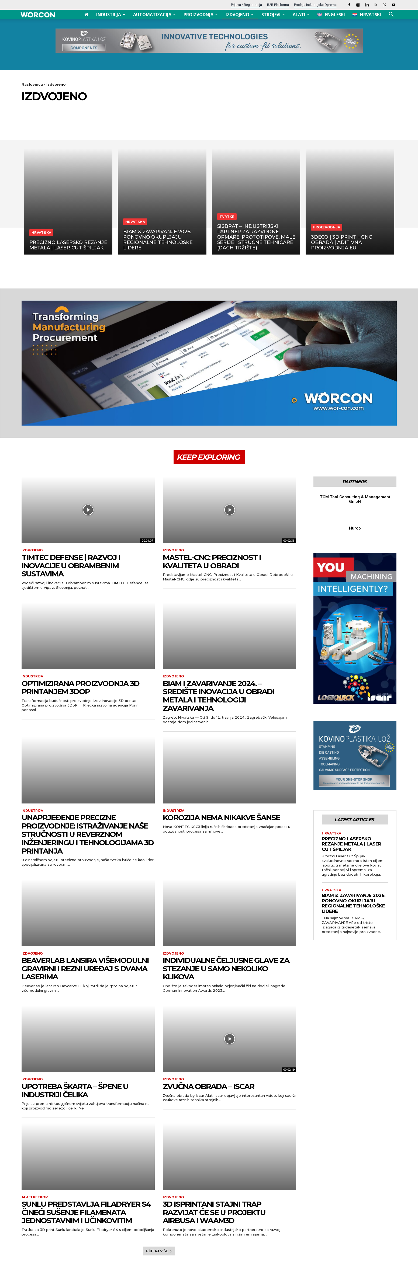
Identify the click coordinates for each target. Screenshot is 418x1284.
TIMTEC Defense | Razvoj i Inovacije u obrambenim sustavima (71, 566)
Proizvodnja (201, 15)
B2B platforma (278, 5)
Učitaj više (159, 1251)
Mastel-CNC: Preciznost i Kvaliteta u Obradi (212, 561)
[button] (391, 15)
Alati (301, 15)
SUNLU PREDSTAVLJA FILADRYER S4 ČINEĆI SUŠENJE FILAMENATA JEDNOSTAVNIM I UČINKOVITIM (86, 1212)
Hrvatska (41, 232)
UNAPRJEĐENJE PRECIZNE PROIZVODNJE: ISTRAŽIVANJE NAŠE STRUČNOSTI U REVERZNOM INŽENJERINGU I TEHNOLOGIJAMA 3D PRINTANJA (88, 834)
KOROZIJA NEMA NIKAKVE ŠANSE (221, 817)
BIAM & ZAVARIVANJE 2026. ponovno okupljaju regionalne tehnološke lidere (353, 903)
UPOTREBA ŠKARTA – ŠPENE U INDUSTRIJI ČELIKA (75, 1090)
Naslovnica (32, 84)
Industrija (110, 15)
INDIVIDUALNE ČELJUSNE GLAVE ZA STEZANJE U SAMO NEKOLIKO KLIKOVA (226, 969)
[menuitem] (331, 14)
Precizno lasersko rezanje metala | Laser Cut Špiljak (351, 844)
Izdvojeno (240, 15)
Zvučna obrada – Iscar (208, 1086)
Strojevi (273, 15)
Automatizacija (154, 15)
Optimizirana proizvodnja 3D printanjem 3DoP (80, 687)
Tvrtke (226, 216)
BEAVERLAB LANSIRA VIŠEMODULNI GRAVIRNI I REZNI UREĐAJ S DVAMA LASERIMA (85, 969)
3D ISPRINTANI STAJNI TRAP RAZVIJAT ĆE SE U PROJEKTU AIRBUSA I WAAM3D (214, 1212)
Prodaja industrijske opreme (315, 5)
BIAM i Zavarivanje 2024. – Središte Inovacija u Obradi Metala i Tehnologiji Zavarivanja (218, 696)
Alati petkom (35, 1197)
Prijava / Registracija (246, 5)
